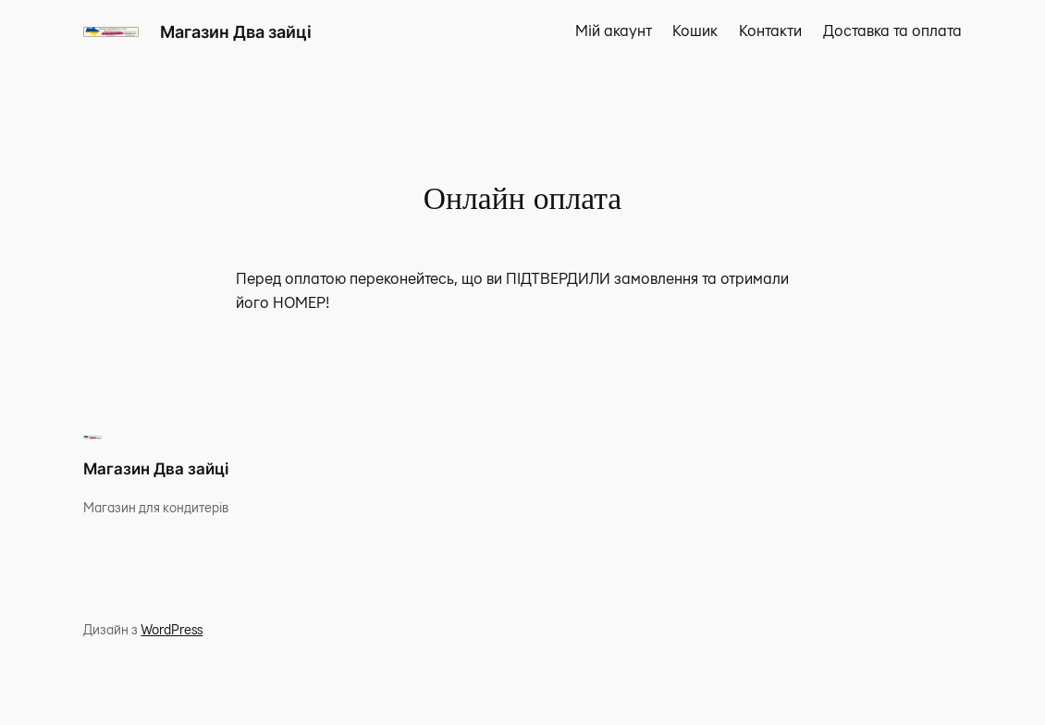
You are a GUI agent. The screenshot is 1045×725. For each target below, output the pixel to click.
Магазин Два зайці (236, 31)
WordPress (172, 630)
